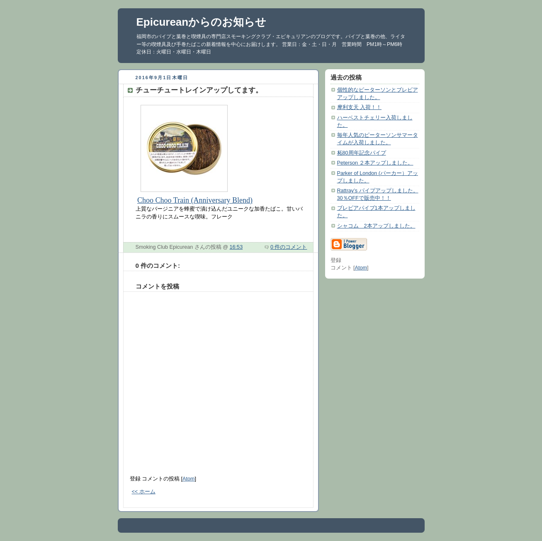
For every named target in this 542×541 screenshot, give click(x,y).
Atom (188, 479)
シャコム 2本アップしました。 (376, 226)
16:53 (236, 247)
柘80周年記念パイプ (361, 153)
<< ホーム (144, 492)
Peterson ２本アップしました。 (375, 163)
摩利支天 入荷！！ (359, 107)
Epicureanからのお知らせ (201, 22)
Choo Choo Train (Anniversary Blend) (195, 200)
